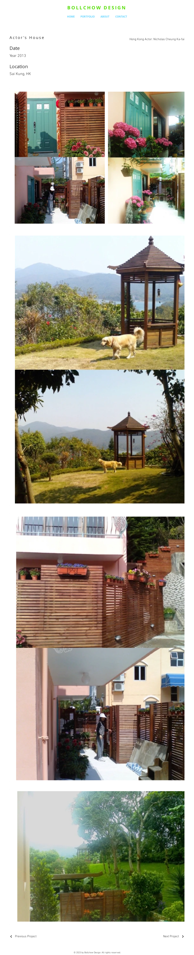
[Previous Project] (23, 936)
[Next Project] (173, 936)
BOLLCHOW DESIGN (97, 7)
